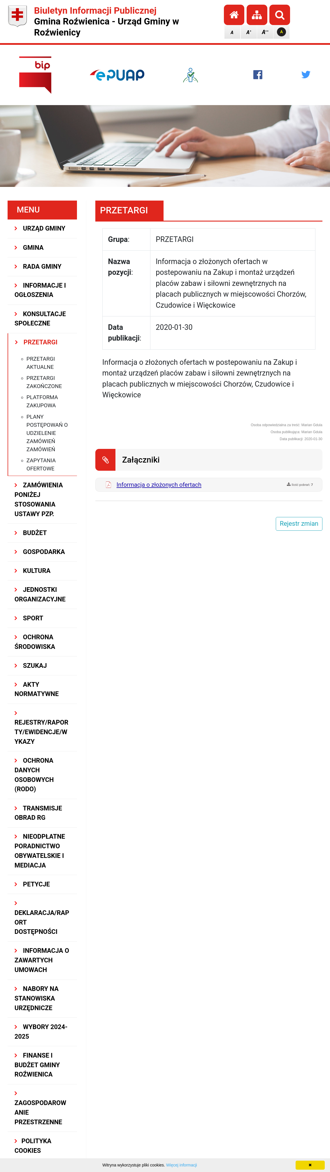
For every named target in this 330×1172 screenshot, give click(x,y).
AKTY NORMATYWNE (37, 689)
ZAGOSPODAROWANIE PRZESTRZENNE (40, 1107)
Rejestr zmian (299, 523)
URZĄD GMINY (40, 228)
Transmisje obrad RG (38, 813)
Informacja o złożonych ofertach (159, 484)
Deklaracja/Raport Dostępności (42, 917)
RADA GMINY (38, 266)
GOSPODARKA (40, 551)
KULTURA (32, 570)
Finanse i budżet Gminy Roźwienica (37, 1065)
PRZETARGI (36, 342)
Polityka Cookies (33, 1145)
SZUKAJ (31, 665)
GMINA (29, 247)
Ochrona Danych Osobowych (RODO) (34, 775)
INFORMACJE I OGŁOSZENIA (40, 290)
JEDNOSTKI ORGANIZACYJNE (40, 594)
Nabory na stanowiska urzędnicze (37, 998)
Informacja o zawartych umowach (42, 960)
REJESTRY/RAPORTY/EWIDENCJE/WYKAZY (42, 727)
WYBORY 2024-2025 (41, 1031)
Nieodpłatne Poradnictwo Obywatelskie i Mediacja (40, 851)
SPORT (29, 618)
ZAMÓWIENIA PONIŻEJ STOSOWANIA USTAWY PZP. (39, 499)
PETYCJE (32, 884)
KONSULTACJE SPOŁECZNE (40, 318)
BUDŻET (31, 533)
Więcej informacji (181, 1165)
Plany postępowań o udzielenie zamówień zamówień (47, 433)
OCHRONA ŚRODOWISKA (35, 641)
